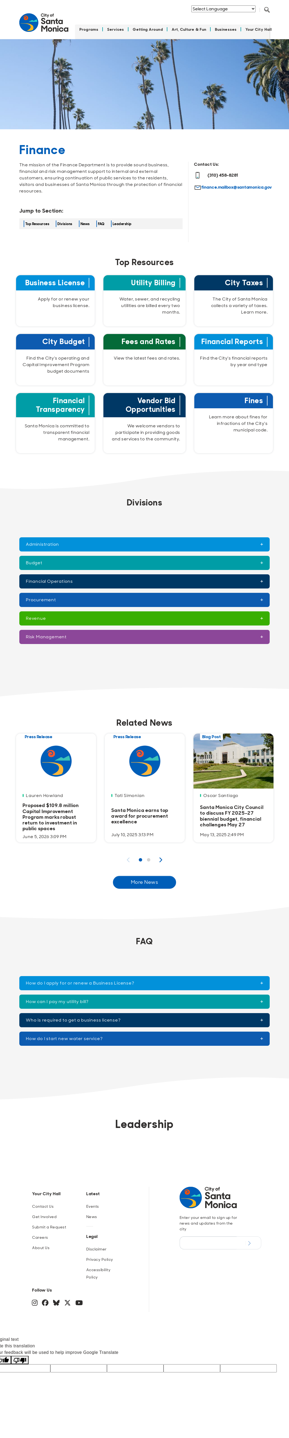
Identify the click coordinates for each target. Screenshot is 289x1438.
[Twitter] (68, 1300)
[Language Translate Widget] (223, 8)
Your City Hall (258, 26)
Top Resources (37, 220)
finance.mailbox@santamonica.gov (236, 184)
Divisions (64, 220)
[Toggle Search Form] (267, 10)
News (85, 220)
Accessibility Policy (98, 1270)
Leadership (122, 220)
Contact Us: (206, 161)
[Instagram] (35, 1300)
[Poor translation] (20, 1357)
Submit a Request (49, 1223)
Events (92, 1203)
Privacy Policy (99, 1256)
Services (115, 26)
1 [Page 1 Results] (140, 857)
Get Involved (44, 1213)
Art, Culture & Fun (189, 26)
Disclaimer (96, 1245)
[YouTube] (78, 1300)
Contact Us (43, 1203)
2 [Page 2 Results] (148, 857)
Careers (40, 1234)
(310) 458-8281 (216, 172)
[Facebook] (45, 1300)
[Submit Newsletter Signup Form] (248, 1239)
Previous (128, 856)
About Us (41, 1244)
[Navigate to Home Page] (43, 22)
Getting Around (148, 26)
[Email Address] (208, 1239)
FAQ (101, 220)
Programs (89, 26)
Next (161, 856)
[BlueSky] (57, 1300)
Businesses (226, 26)
